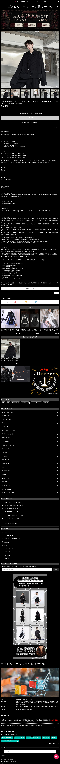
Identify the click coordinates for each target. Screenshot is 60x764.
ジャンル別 (5, 423)
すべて (6, 302)
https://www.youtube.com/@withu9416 (12, 275)
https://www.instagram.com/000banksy (12, 268)
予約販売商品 (5, 463)
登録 (56, 569)
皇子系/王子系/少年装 (7, 412)
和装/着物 (4, 452)
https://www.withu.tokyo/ (8, 203)
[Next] (58, 59)
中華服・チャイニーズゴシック (10, 445)
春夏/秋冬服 (5, 481)
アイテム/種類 (5, 441)
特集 (3, 467)
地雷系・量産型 (6, 437)
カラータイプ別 (6, 485)
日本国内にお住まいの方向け (30, 122)
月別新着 (4, 474)
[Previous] (2, 59)
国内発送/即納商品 (7, 489)
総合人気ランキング (7, 415)
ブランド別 (5, 456)
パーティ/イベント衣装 (8, 492)
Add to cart (30, 117)
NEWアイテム (5, 478)
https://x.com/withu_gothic (8, 265)
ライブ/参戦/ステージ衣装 (9, 430)
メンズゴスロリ (6, 470)
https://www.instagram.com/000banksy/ (12, 212)
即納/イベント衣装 (7, 419)
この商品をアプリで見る (30, 288)
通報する (56, 293)
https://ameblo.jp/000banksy (9, 272)
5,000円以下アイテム (7, 426)
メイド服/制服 (5, 459)
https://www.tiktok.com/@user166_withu (12, 278)
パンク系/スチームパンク (8, 434)
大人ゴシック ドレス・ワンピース (10, 448)
